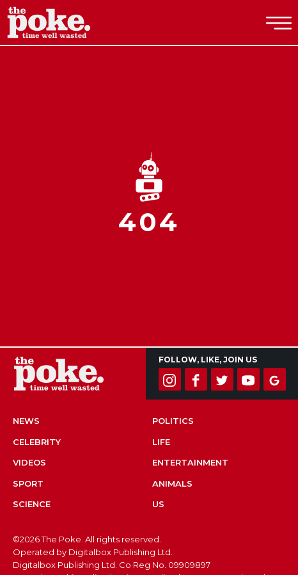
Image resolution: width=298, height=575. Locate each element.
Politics (173, 421)
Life (161, 442)
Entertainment (190, 462)
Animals (172, 483)
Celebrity (37, 442)
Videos (29, 462)
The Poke (80, 22)
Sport (28, 483)
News (26, 421)
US (158, 504)
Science (32, 504)
